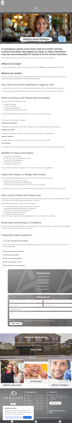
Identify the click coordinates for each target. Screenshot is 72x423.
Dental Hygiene (60, 385)
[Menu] (2, 1)
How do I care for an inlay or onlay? (15, 265)
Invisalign (36, 381)
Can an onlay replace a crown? (13, 262)
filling (42, 67)
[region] (18, 413)
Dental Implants (12, 385)
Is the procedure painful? (12, 255)
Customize (9, 417)
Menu (1, 3)
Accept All (27, 417)
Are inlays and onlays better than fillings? (16, 241)
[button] (36, 241)
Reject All (18, 417)
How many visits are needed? (13, 258)
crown (16, 79)
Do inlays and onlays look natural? (14, 251)
